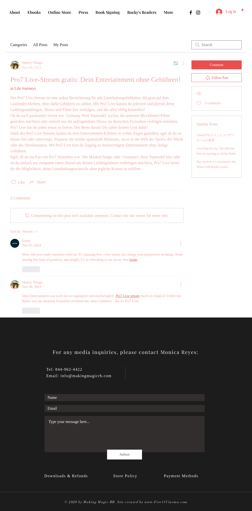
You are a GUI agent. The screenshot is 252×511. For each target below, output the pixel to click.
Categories (18, 45)
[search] (216, 44)
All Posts (40, 45)
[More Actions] (181, 63)
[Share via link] (37, 182)
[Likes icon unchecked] (13, 182)
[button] (242, 10)
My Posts (60, 45)
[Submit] (124, 454)
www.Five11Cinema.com (166, 502)
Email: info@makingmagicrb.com (79, 376)
